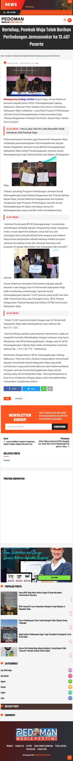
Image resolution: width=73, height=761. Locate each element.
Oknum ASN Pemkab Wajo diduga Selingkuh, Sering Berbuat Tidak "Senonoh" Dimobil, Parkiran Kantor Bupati (42, 650)
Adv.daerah (18, 398)
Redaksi (10, 746)
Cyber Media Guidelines (43, 746)
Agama (3, 682)
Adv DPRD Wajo (6, 670)
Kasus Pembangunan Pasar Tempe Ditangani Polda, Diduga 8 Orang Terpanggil (43, 622)
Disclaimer (30, 749)
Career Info (42, 749)
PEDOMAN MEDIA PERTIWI (42, 755)
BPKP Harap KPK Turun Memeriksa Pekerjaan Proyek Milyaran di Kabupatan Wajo (42, 608)
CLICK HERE (54, 577)
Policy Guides (60, 746)
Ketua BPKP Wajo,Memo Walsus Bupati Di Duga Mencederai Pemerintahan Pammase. (40, 594)
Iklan (2, 698)
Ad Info (29, 746)
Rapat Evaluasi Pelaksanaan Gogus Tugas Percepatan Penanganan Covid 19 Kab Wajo (45, 636)
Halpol (3, 693)
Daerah (3, 687)
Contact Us (19, 746)
